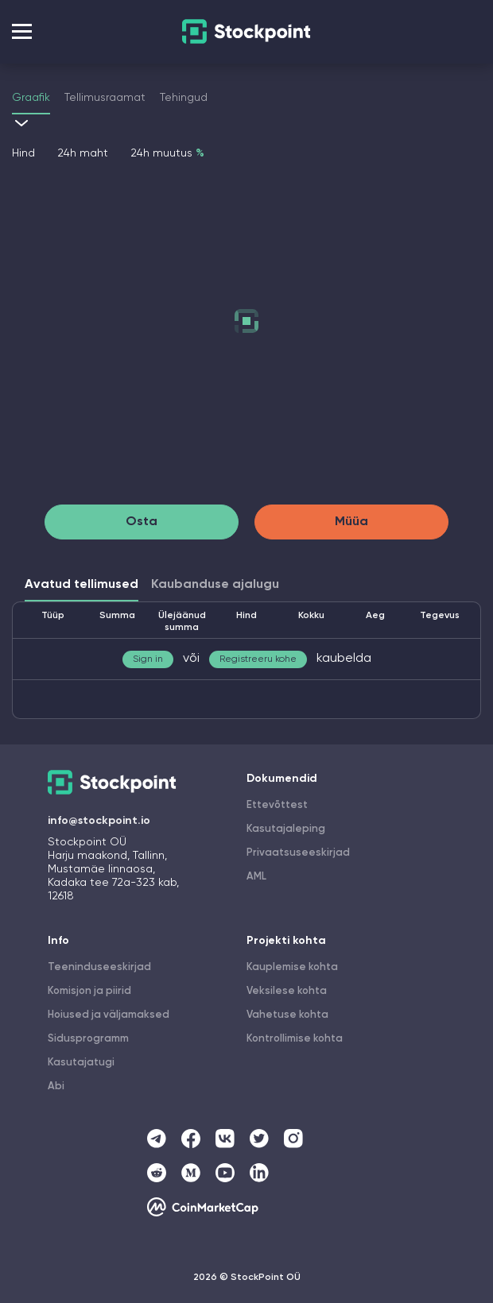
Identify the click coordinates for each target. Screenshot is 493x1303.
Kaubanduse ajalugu (215, 584)
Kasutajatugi (81, 1062)
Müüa (351, 522)
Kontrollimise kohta (294, 1039)
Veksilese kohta (286, 991)
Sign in (148, 659)
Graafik (31, 97)
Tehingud (184, 97)
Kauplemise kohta (292, 967)
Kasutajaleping (285, 829)
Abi (56, 1086)
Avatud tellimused (81, 584)
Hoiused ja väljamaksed (108, 1015)
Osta (141, 522)
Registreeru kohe (258, 659)
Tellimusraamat (105, 97)
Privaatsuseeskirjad (298, 853)
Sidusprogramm (88, 1039)
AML (256, 877)
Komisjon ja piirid (89, 991)
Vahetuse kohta (287, 1015)
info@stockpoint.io (99, 820)
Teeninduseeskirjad (99, 967)
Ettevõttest (277, 805)
